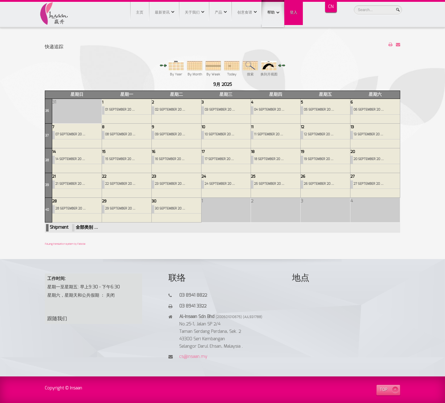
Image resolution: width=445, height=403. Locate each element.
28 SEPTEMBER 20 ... (70, 208)
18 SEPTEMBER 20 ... (269, 159)
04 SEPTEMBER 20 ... (269, 109)
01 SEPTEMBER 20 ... (120, 109)
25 (253, 176)
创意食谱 (244, 12)
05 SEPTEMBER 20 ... (319, 109)
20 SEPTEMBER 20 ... (369, 159)
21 (54, 176)
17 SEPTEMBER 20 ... (219, 159)
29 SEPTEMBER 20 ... (120, 208)
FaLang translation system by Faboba (65, 244)
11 (252, 127)
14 (54, 152)
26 (303, 176)
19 (302, 152)
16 (153, 152)
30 (154, 201)
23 (154, 176)
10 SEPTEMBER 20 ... (219, 134)
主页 (139, 12)
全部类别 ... (87, 227)
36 (47, 110)
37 (47, 135)
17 (203, 152)
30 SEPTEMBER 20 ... (170, 208)
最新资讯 (162, 12)
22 (104, 176)
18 (253, 152)
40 (47, 209)
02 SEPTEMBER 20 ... (170, 109)
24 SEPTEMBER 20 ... (220, 183)
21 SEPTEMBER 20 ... (70, 183)
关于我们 (192, 12)
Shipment (59, 227)
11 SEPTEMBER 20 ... (268, 134)
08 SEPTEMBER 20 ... (120, 134)
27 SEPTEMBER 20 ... (369, 183)
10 (203, 127)
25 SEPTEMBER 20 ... (269, 183)
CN (331, 7)
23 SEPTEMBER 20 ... (170, 183)
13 (352, 127)
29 (104, 201)
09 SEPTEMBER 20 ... (170, 134)
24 (203, 176)
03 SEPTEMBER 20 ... (220, 109)
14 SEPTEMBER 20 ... (70, 159)
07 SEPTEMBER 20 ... (70, 134)
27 (352, 176)
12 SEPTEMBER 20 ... (318, 134)
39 (47, 185)
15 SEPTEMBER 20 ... (120, 159)
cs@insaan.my (193, 356)
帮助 (273, 7)
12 (302, 127)
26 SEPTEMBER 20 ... (319, 183)
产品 (218, 12)
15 (103, 152)
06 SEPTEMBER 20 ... (369, 109)
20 (352, 152)
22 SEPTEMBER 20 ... (120, 183)
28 (54, 201)
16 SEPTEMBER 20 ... (169, 159)
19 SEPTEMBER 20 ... (318, 159)
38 (47, 160)
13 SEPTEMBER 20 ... (368, 134)
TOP (384, 390)
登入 (293, 12)
